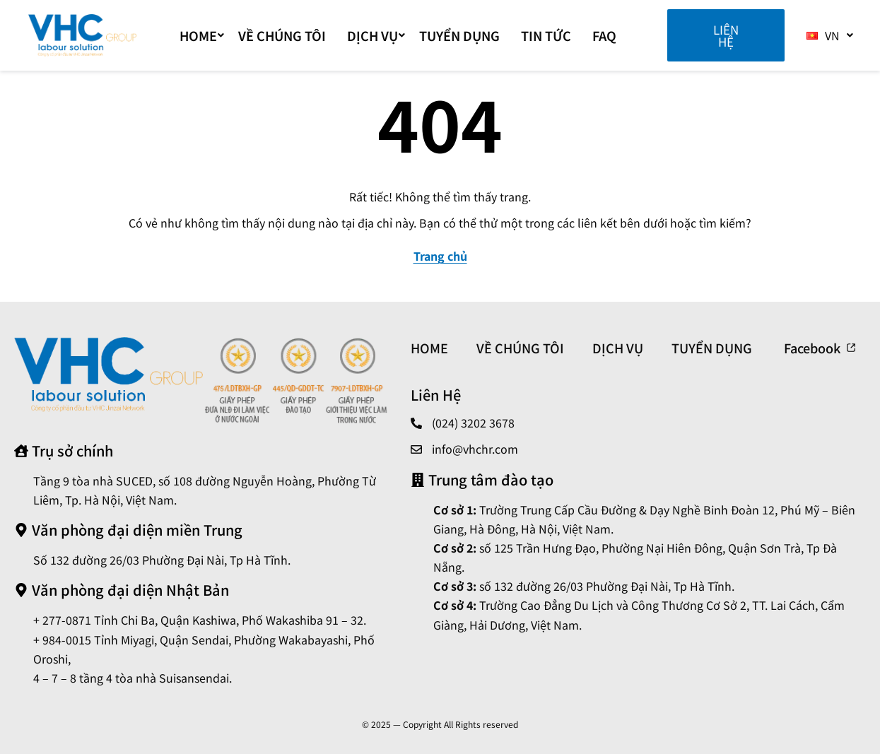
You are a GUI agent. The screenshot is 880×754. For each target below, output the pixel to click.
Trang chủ (440, 255)
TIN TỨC (546, 35)
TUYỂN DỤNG (459, 35)
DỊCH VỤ (376, 35)
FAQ (604, 35)
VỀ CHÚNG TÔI (282, 35)
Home (202, 35)
